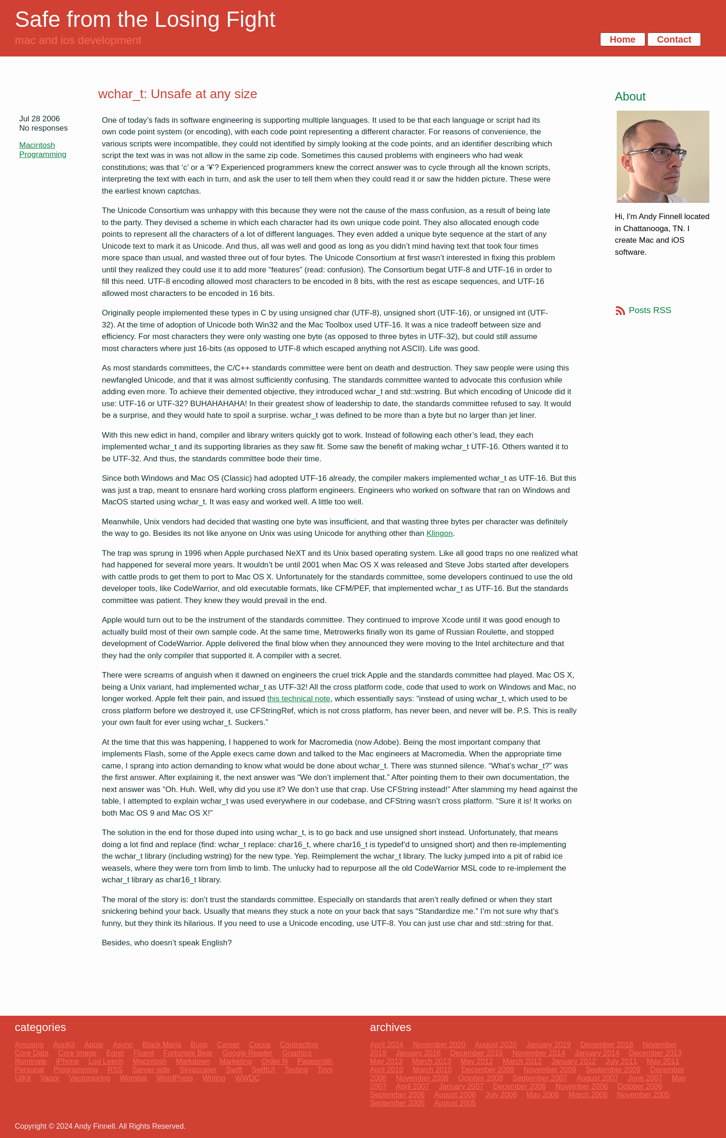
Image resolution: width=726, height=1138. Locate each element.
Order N (275, 1061)
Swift (234, 1070)
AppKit (64, 1045)
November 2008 (422, 1078)
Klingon (439, 533)
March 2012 (522, 1061)
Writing (214, 1078)
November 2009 (550, 1070)
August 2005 (455, 1103)
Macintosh (37, 145)
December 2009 (488, 1070)
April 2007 (412, 1086)
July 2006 (501, 1095)
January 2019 (548, 1045)
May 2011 (663, 1061)
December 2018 (607, 1045)
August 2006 (455, 1095)
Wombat (133, 1078)
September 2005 (397, 1103)
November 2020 (439, 1045)
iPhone (67, 1061)
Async (123, 1045)
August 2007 (598, 1078)
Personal (29, 1070)
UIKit (23, 1078)
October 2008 (480, 1078)
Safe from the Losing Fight (145, 19)
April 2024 (386, 1045)
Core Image (77, 1053)
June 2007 (645, 1078)
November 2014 (539, 1053)
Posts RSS (650, 310)
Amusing (29, 1045)
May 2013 (386, 1061)
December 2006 (519, 1086)
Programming (43, 154)
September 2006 (397, 1095)
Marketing (235, 1061)
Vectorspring (89, 1078)
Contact (674, 39)
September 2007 (540, 1078)
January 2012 (573, 1061)
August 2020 (496, 1045)
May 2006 (542, 1095)
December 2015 (477, 1053)
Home (623, 39)
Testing (296, 1070)
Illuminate (30, 1061)
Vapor (50, 1078)
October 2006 (640, 1086)
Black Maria (162, 1045)
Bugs (199, 1045)
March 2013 (431, 1061)
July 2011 (622, 1061)
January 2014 (597, 1053)
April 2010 (386, 1070)
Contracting (299, 1045)
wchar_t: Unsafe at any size (177, 94)
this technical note (298, 698)
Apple (93, 1045)
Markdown (193, 1061)
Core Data (32, 1053)
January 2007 (461, 1086)
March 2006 (588, 1095)
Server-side (151, 1070)
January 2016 (418, 1053)
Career (228, 1045)
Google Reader (247, 1053)
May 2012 (477, 1061)
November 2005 (643, 1095)
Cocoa (259, 1045)
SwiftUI (263, 1070)
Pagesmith (314, 1061)
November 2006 (581, 1086)
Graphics (297, 1053)
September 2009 (613, 1070)
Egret (115, 1053)
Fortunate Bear (188, 1053)
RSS (115, 1070)
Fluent (143, 1053)
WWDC (247, 1078)
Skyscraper (198, 1070)
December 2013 (655, 1053)
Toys (325, 1070)
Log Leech (105, 1061)
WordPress (174, 1078)
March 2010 (432, 1070)
